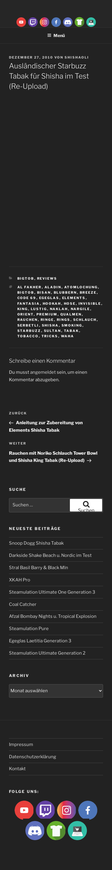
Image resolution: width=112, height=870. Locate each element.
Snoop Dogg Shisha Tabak (36, 543)
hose (70, 303)
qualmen (71, 314)
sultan (52, 331)
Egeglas (49, 298)
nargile (80, 309)
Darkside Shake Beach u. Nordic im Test (50, 555)
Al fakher (29, 287)
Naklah (59, 309)
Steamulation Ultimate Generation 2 (47, 653)
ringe (47, 320)
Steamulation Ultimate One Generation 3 (52, 592)
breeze (88, 292)
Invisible (90, 303)
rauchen (27, 320)
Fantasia (28, 303)
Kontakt (17, 768)
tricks (50, 336)
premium (47, 314)
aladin (53, 287)
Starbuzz (29, 331)
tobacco (28, 336)
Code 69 (26, 298)
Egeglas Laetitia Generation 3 (40, 641)
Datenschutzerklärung (32, 756)
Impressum (21, 744)
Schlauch (85, 320)
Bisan (44, 292)
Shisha (50, 325)
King (22, 309)
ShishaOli (77, 57)
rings (63, 320)
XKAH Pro (19, 580)
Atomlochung (81, 287)
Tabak (71, 331)
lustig (39, 309)
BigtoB (25, 278)
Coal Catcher (22, 604)
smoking (72, 325)
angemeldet (43, 372)
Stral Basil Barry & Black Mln (38, 567)
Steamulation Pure (29, 628)
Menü (56, 35)
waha (67, 336)
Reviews (47, 278)
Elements (74, 298)
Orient (25, 314)
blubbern (65, 292)
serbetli (28, 325)
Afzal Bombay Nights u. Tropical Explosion (52, 616)
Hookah (52, 303)
